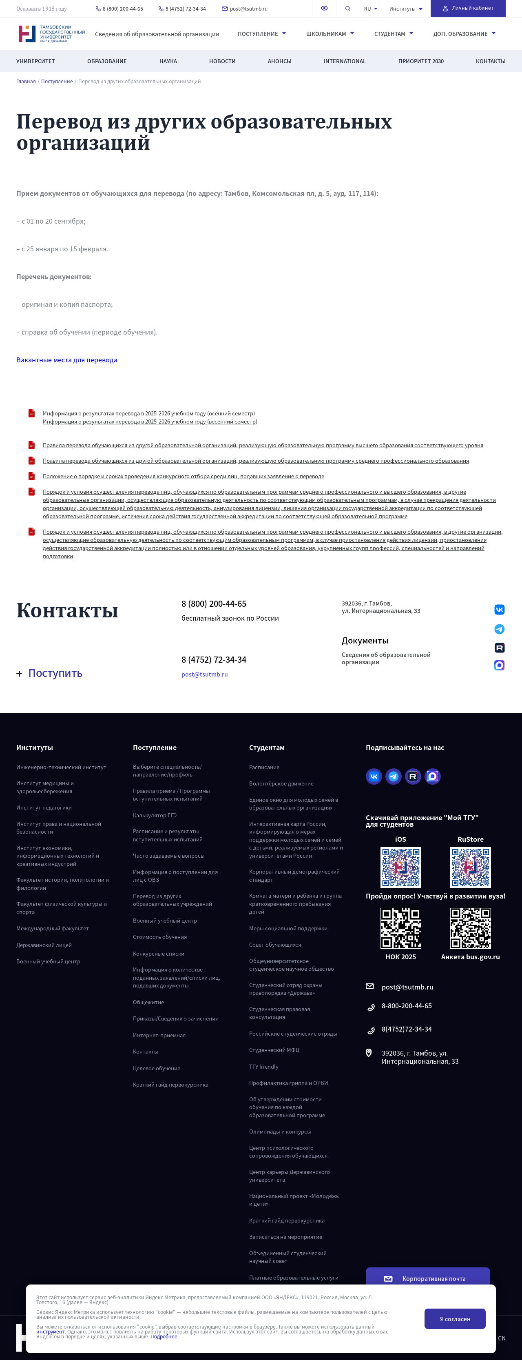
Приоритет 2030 (421, 61)
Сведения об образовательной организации (157, 34)
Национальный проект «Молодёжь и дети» (294, 1200)
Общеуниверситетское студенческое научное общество (291, 965)
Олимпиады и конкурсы (280, 1131)
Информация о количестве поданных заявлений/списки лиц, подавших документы (176, 977)
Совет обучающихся (275, 944)
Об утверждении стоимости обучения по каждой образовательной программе (287, 1107)
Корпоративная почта (425, 1278)
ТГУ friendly (264, 1066)
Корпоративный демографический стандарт (294, 875)
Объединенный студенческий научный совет (288, 1257)
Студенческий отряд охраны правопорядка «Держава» (286, 989)
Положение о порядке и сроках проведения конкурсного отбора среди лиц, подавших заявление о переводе (183, 476)
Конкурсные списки (158, 953)
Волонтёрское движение (281, 783)
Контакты (491, 61)
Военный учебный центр (48, 961)
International (345, 61)
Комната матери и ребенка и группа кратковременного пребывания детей (295, 903)
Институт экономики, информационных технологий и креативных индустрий (57, 855)
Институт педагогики (44, 807)
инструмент (50, 1331)
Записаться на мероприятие (285, 1236)
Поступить (49, 672)
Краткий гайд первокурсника (170, 1084)
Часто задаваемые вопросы (169, 855)
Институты (405, 8)
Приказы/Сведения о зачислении (176, 1018)
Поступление (262, 34)
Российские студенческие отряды (293, 1033)
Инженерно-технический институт (61, 767)
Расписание (264, 767)
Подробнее (163, 1336)
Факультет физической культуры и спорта (61, 908)
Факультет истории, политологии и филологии (62, 884)
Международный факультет (52, 928)
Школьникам (330, 34)
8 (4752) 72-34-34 (182, 8)
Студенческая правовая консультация (279, 1013)
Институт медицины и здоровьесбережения (45, 787)
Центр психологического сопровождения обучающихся (288, 1152)
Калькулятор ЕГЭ (155, 815)
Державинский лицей (44, 945)
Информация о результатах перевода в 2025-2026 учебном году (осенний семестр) (149, 413)
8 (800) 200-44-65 (119, 8)
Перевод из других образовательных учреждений (172, 900)
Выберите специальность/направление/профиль (167, 771)
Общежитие (148, 1002)
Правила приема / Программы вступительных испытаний (171, 795)
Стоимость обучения (160, 937)
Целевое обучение (156, 1068)
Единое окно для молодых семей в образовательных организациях (293, 804)
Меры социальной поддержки (288, 928)
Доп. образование (464, 34)
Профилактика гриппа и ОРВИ (288, 1083)
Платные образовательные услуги (293, 1277)
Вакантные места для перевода (66, 359)
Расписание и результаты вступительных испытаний (168, 835)
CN (502, 1338)
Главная (26, 81)
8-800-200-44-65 (399, 1007)
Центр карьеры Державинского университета (289, 1176)
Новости (222, 61)
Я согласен (455, 1319)
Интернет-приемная (159, 1035)
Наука (168, 61)
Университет (35, 61)
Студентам (393, 34)
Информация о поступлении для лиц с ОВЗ (175, 876)
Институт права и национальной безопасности (58, 828)
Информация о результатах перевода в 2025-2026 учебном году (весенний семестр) (150, 421)
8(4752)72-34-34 (399, 1030)
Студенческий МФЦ (274, 1050)
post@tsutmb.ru (245, 8)
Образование (107, 61)
